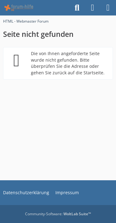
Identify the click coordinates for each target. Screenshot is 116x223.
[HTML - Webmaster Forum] (19, 8)
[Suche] (77, 8)
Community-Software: (58, 213)
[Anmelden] (92, 7)
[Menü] (108, 8)
